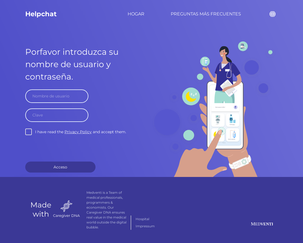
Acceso (60, 167)
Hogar (136, 14)
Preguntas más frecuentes (206, 14)
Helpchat (41, 14)
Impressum (145, 226)
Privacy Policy (78, 131)
